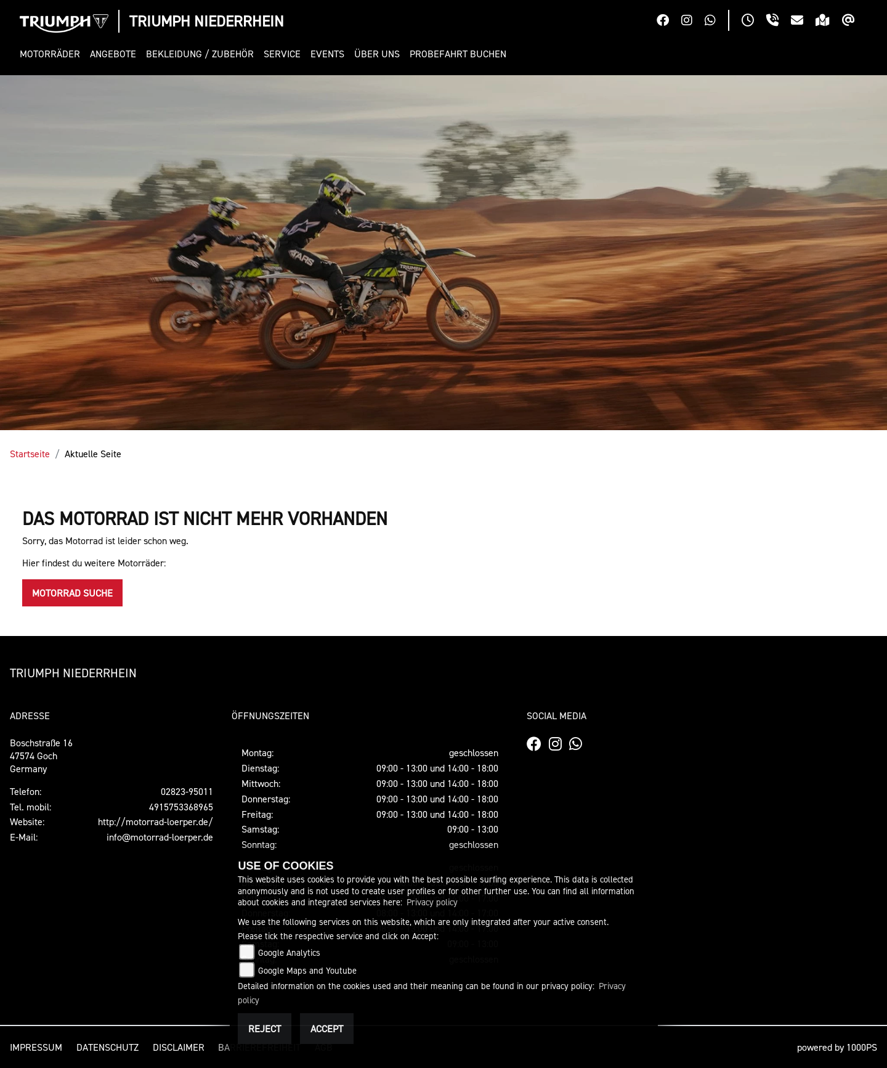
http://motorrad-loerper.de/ (155, 821)
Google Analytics (289, 952)
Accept (326, 1028)
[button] (52, 54)
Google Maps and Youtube (307, 970)
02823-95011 (187, 791)
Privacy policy (432, 902)
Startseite (30, 453)
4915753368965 (181, 807)
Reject (264, 1028)
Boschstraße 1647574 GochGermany (41, 755)
